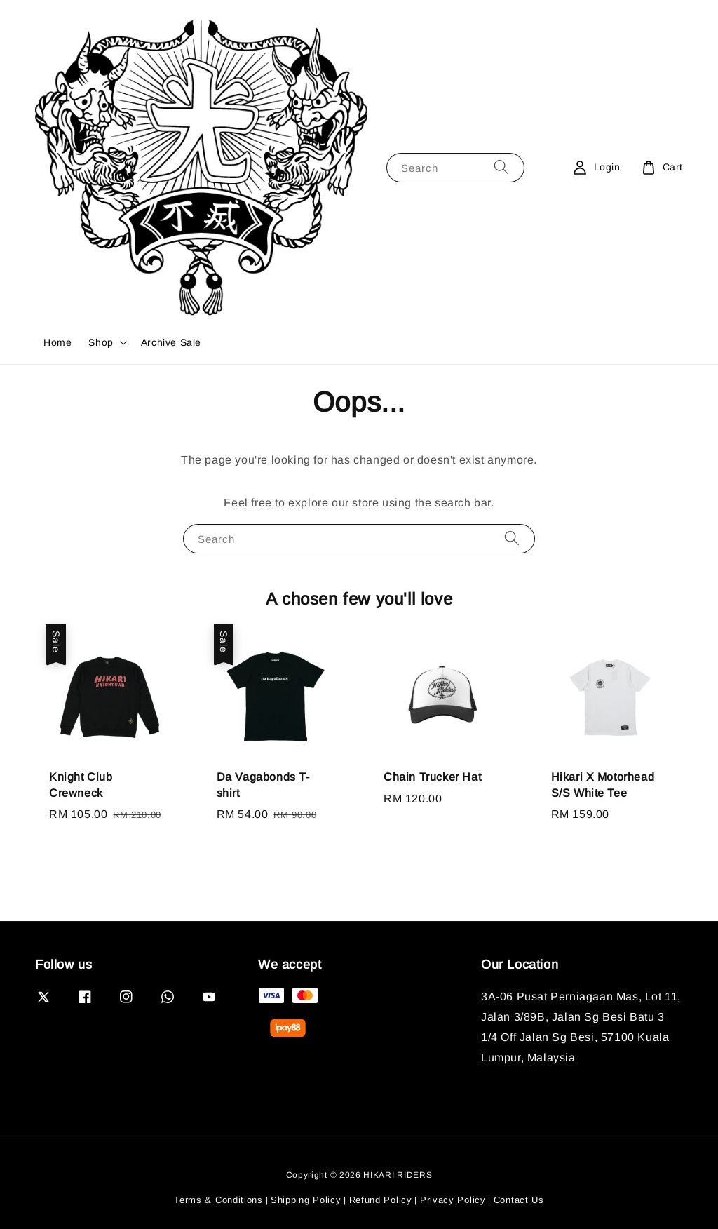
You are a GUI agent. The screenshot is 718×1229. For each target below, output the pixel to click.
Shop (100, 342)
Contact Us (519, 1200)
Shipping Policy (306, 1200)
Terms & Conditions (218, 1200)
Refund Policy (380, 1200)
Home (57, 342)
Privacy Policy (453, 1200)
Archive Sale (171, 342)
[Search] (501, 167)
